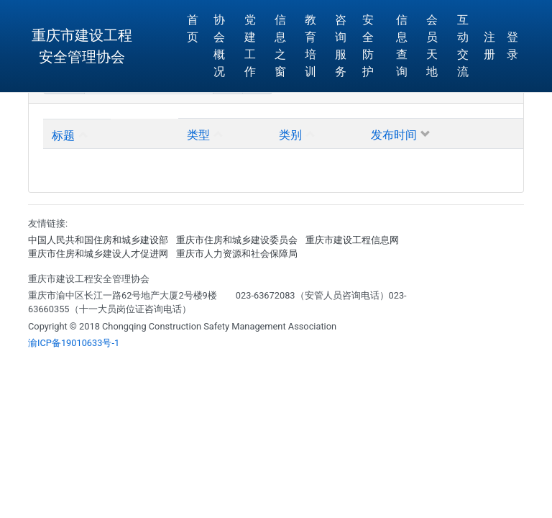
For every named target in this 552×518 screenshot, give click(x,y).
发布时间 (394, 133)
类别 (290, 133)
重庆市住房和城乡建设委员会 (237, 240)
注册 (489, 45)
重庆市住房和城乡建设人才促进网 (98, 253)
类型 (198, 133)
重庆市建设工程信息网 (352, 240)
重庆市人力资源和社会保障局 (237, 253)
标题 (63, 134)
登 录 (512, 45)
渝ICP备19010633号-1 (73, 342)
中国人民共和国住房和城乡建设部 (98, 240)
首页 (192, 28)
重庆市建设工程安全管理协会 (82, 46)
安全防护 (368, 45)
